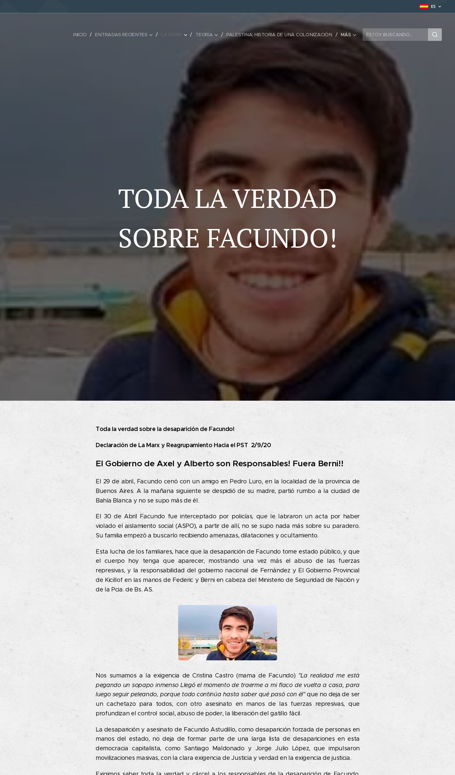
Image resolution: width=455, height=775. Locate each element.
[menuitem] (81, 34)
